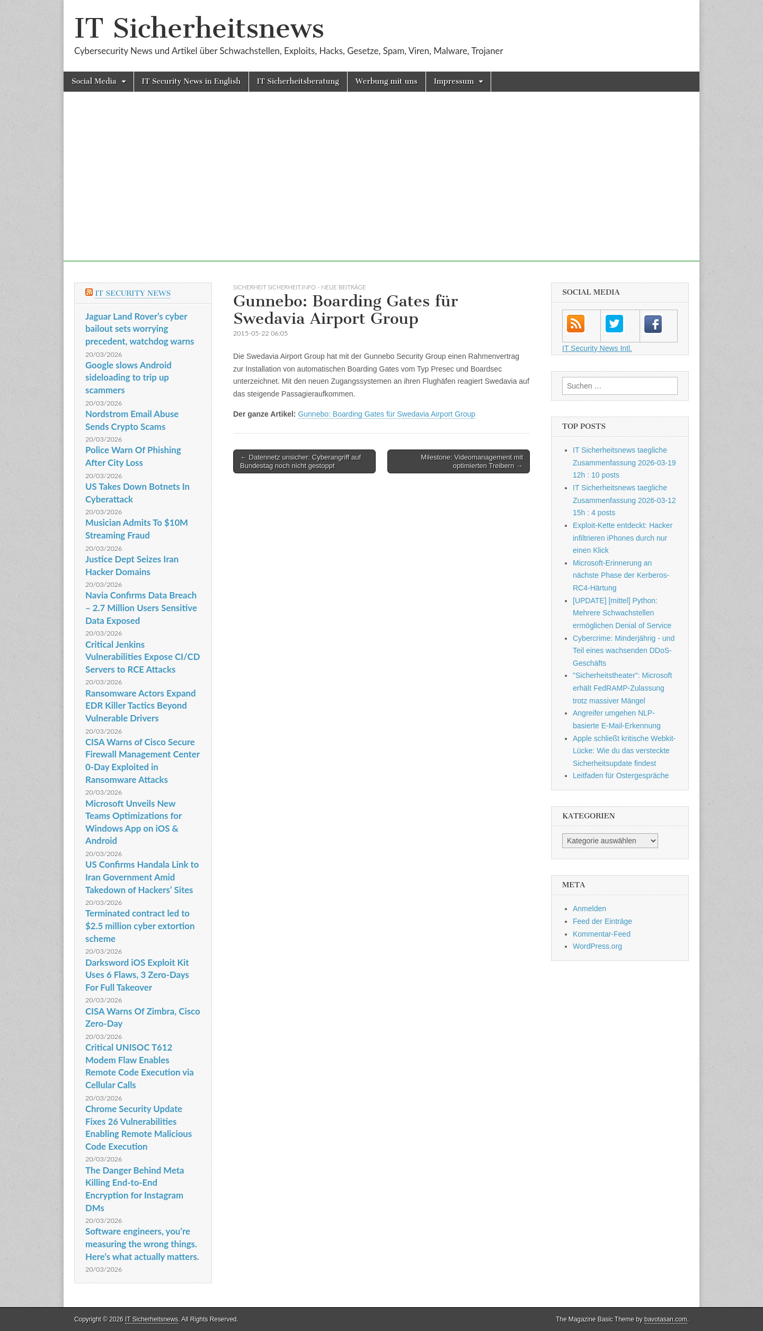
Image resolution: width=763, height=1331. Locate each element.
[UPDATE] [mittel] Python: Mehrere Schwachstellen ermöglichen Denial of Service (622, 613)
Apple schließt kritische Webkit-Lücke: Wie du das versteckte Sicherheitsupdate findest (624, 751)
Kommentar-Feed (602, 934)
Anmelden (589, 908)
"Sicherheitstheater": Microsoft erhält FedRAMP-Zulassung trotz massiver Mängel (622, 687)
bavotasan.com (665, 1319)
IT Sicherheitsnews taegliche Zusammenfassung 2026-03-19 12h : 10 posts (624, 462)
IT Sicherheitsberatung (298, 81)
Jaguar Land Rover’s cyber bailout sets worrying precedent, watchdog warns (139, 329)
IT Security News (133, 293)
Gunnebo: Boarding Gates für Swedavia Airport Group (386, 414)
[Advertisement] (381, 187)
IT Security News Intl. (597, 348)
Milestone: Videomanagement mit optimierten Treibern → (472, 461)
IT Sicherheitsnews (199, 28)
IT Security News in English (191, 81)
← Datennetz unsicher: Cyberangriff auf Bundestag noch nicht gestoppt (300, 461)
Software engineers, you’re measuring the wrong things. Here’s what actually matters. (142, 1244)
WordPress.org (597, 946)
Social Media (94, 81)
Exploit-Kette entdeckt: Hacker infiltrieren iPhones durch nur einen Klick (622, 537)
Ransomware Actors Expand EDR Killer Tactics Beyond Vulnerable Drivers (140, 705)
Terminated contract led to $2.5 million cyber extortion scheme (139, 925)
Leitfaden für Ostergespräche (621, 775)
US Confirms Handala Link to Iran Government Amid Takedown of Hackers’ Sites (142, 877)
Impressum (454, 81)
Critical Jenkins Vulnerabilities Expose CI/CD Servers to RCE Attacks (142, 657)
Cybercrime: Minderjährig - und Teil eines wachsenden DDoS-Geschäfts (624, 650)
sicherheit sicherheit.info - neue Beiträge (299, 287)
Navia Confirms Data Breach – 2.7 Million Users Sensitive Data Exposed (141, 607)
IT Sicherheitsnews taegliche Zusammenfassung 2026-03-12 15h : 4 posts (624, 500)
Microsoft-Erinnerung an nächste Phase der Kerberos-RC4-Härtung (621, 575)
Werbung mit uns (387, 81)
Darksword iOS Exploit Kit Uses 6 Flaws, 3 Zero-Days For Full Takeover (137, 975)
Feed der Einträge (602, 921)
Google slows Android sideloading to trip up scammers (128, 377)
